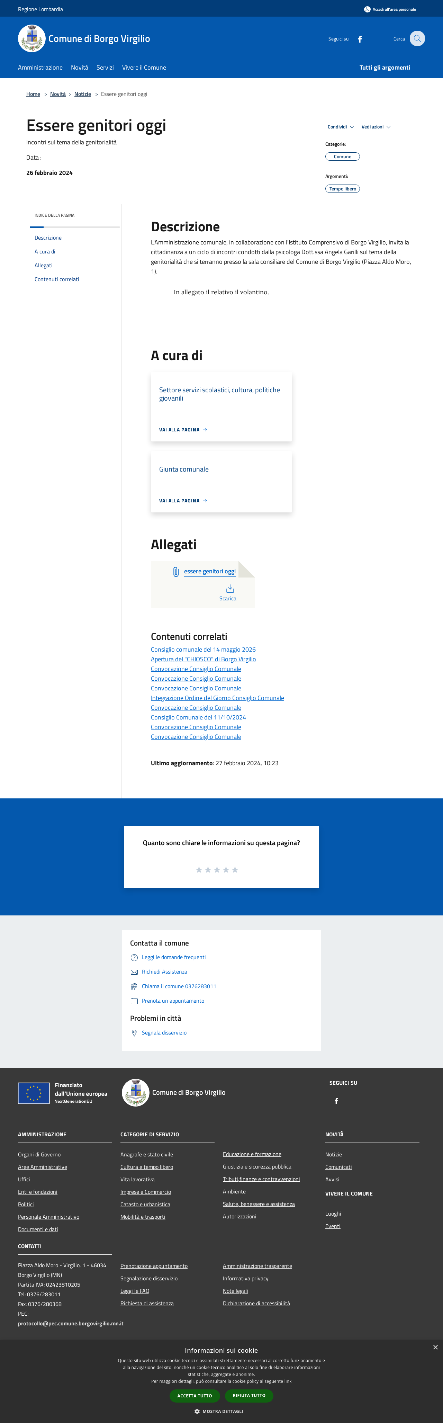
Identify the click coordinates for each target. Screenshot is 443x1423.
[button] (221, 1411)
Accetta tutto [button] (195, 1396)
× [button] (435, 1347)
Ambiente (234, 1191)
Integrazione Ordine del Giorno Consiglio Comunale (217, 697)
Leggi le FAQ (135, 1291)
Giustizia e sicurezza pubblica (257, 1166)
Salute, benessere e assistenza (259, 1204)
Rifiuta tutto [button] (249, 1395)
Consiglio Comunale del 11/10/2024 (198, 717)
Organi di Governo (39, 1154)
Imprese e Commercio (145, 1192)
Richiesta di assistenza (147, 1303)
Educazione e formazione (252, 1154)
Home (33, 94)
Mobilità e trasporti (142, 1216)
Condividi (342, 127)
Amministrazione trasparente (257, 1266)
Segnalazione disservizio (149, 1278)
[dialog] (221, 1381)
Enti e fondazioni (37, 1192)
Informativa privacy (246, 1278)
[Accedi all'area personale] (390, 9)
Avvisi (332, 1179)
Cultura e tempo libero (146, 1167)
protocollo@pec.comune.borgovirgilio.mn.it (71, 1323)
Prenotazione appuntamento (154, 1266)
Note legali (235, 1291)
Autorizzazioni (239, 1216)
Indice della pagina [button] (54, 215)
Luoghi (333, 1213)
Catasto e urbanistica (145, 1204)
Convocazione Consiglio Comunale (196, 668)
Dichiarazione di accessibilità (256, 1303)
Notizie (82, 94)
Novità (58, 94)
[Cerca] (416, 38)
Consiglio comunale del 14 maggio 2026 (203, 649)
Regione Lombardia (40, 9)
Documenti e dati (38, 1229)
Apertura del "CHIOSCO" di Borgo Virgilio (203, 659)
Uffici (24, 1179)
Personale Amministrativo (48, 1216)
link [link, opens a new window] (288, 1381)
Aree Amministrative (42, 1167)
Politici (26, 1204)
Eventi (333, 1226)
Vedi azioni (377, 127)
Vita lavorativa (137, 1179)
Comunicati (338, 1167)
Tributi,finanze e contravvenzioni (261, 1179)
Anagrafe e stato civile (146, 1154)
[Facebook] (355, 38)
